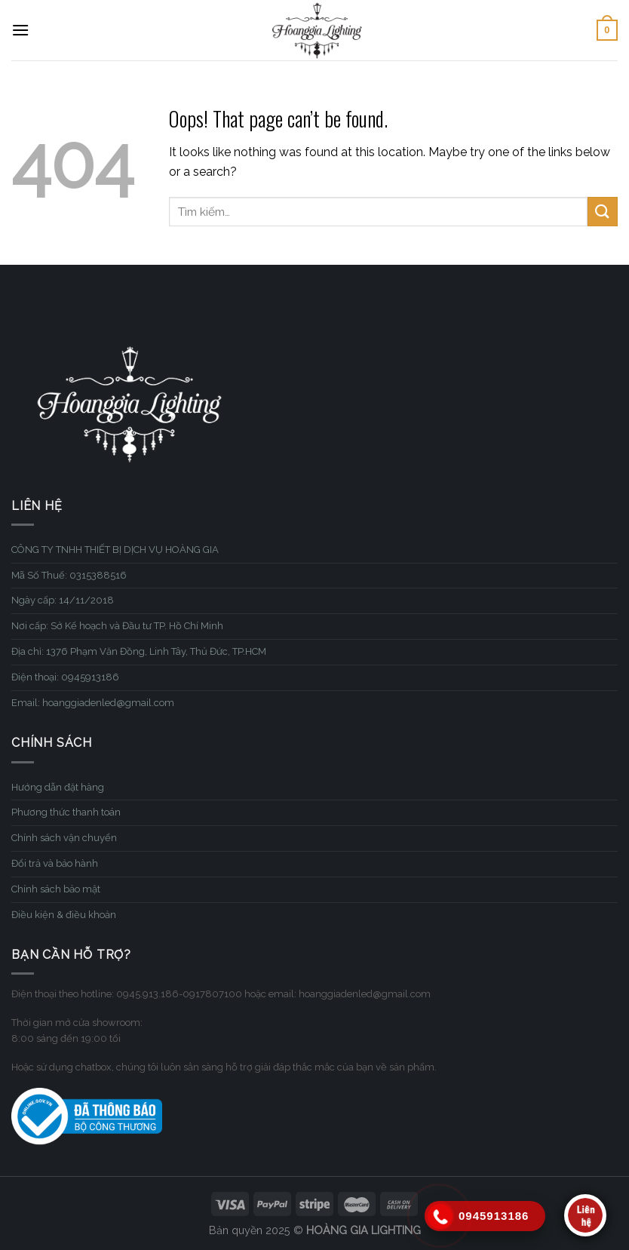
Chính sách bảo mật (55, 889)
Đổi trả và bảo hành (54, 863)
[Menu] (20, 29)
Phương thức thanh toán (66, 812)
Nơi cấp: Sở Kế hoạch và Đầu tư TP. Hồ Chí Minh (117, 625)
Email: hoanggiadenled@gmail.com (92, 702)
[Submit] (603, 211)
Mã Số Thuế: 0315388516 (69, 575)
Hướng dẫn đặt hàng (57, 787)
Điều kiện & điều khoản (63, 914)
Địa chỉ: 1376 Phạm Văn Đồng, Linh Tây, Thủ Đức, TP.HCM (138, 651)
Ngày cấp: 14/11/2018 (62, 600)
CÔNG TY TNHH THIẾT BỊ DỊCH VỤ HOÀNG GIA (115, 549)
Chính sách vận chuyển (64, 837)
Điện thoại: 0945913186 (65, 677)
